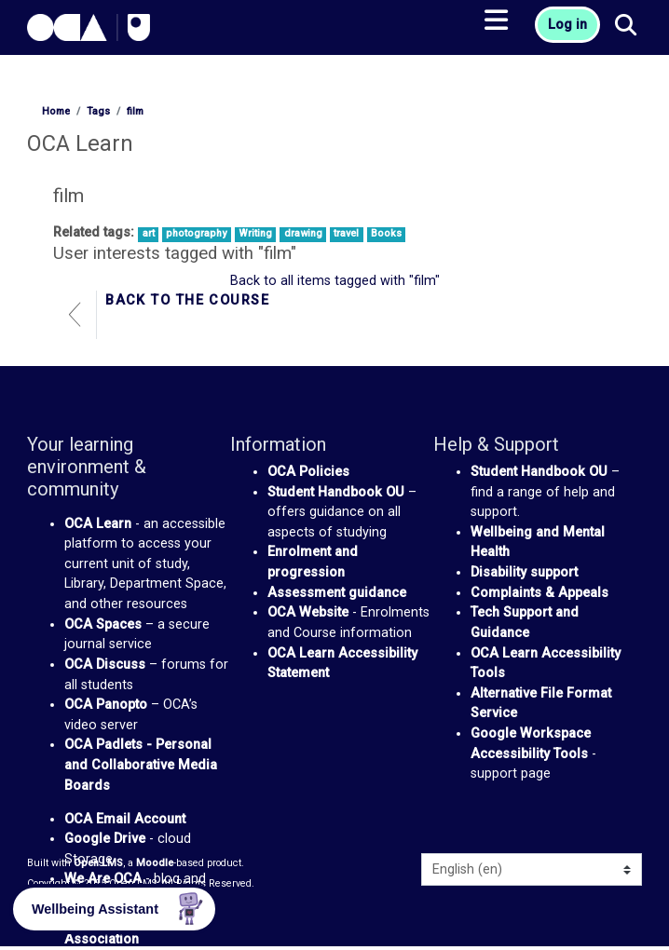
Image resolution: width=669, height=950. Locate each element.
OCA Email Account (124, 819)
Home (56, 111)
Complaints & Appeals (539, 593)
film (135, 111)
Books (386, 233)
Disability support (524, 572)
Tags (98, 111)
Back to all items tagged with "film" (335, 281)
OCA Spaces (103, 624)
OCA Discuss (104, 664)
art (149, 233)
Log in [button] (567, 25)
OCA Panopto (105, 704)
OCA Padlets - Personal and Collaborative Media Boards (140, 765)
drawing (303, 233)
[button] (626, 27)
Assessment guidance (336, 593)
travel (346, 233)
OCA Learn (97, 524)
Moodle (154, 863)
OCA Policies (308, 472)
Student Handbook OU (335, 492)
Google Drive (104, 839)
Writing (255, 233)
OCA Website (307, 612)
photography (196, 233)
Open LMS (98, 863)
